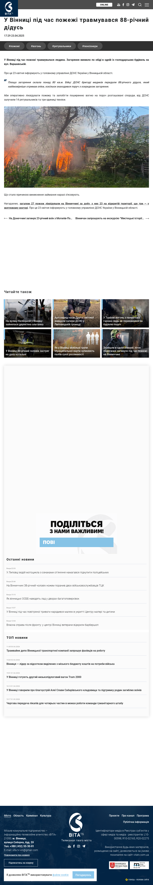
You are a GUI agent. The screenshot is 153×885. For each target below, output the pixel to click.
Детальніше (76, 643)
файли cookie (60, 874)
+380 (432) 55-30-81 (22, 846)
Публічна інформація (136, 821)
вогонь (37, 118)
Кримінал (32, 815)
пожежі (15, 118)
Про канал (128, 815)
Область (18, 815)
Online (104, 4)
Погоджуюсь (83, 875)
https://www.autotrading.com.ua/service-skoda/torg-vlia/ (76, 510)
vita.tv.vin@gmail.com (25, 850)
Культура (45, 815)
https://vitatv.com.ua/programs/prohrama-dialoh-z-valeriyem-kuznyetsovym (76, 324)
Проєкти (114, 815)
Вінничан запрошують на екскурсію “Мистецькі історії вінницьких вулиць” (112, 290)
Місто (7, 815)
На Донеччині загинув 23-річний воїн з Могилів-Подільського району (40, 290)
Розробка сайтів (142, 880)
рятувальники (63, 118)
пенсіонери (91, 118)
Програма (143, 815)
